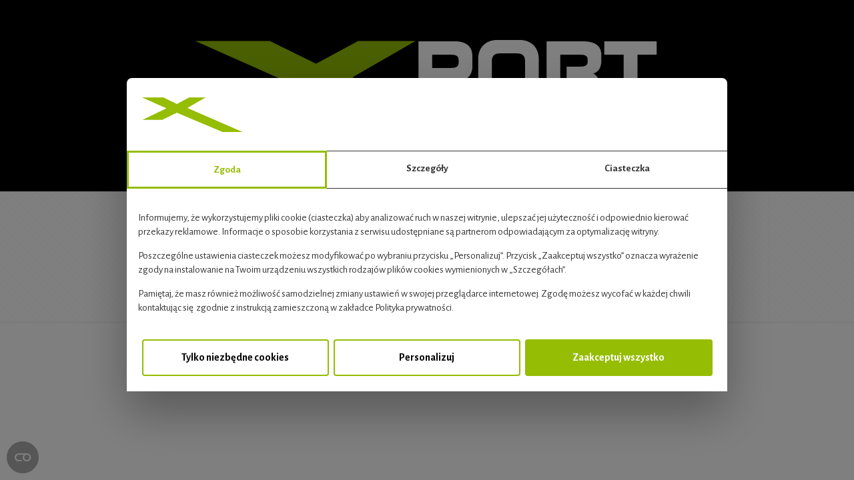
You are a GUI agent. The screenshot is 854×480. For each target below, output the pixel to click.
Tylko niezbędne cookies (235, 357)
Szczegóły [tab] (427, 168)
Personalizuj (426, 357)
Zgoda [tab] (227, 170)
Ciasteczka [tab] (627, 168)
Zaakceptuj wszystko (618, 357)
